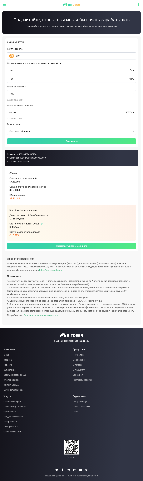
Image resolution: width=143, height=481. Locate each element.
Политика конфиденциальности (82, 476)
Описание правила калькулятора (41, 315)
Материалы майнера (14, 390)
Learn (75, 411)
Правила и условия (54, 476)
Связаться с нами (81, 406)
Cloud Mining (79, 360)
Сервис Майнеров (12, 401)
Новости (8, 365)
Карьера (8, 360)
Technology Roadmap (83, 380)
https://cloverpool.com (50, 270)
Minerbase (77, 365)
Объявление (9, 370)
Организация (10, 411)
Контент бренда (11, 385)
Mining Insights (11, 427)
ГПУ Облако (78, 355)
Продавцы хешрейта (13, 417)
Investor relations (11, 380)
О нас (6, 355)
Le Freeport (78, 375)
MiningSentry (79, 370)
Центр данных (10, 422)
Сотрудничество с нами (15, 375)
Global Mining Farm (12, 432)
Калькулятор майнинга (15, 406)
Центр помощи (80, 401)
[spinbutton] (71, 70)
